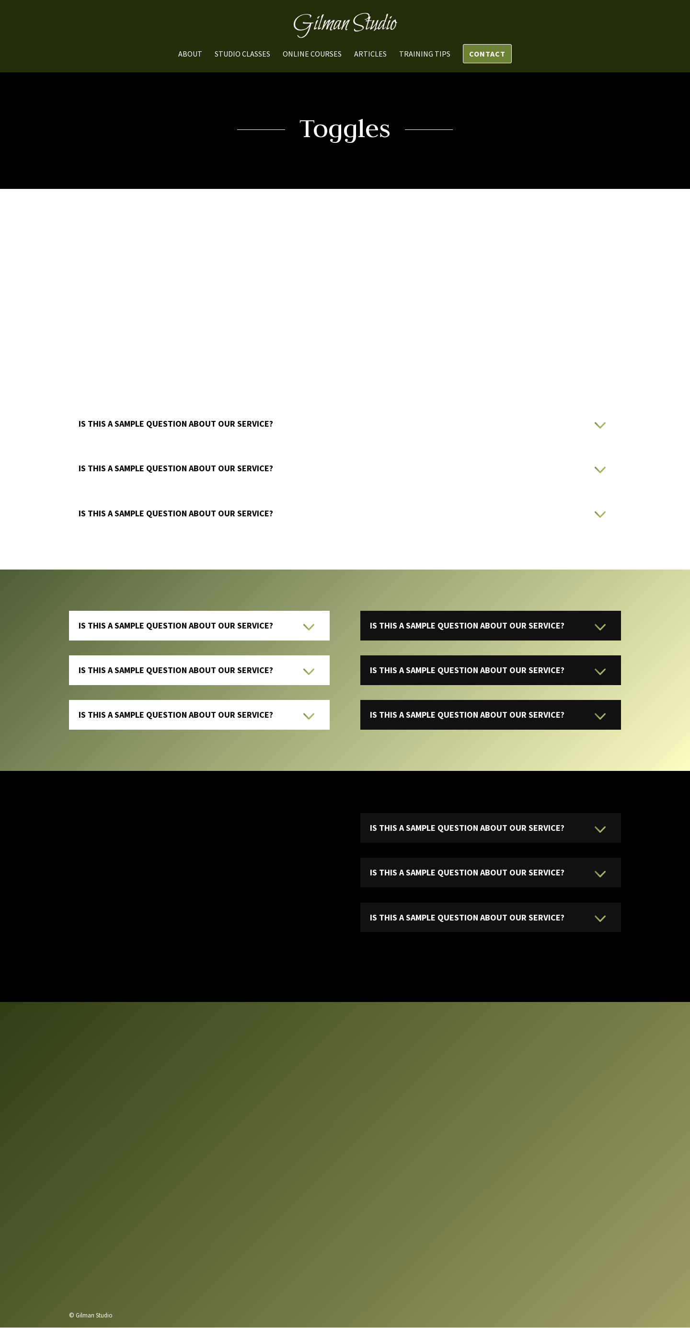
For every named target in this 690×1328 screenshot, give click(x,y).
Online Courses (312, 54)
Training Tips (424, 54)
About (190, 54)
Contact (487, 53)
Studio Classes (242, 54)
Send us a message (490, 1250)
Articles (370, 54)
